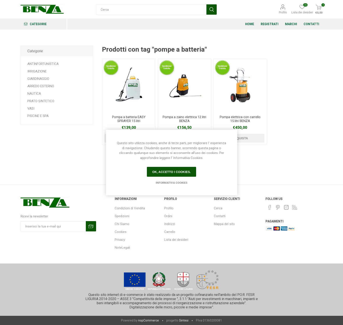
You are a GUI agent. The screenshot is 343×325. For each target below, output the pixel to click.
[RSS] (294, 207)
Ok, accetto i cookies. (171, 172)
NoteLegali (122, 248)
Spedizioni (122, 216)
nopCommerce (148, 320)
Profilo (283, 12)
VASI (30, 108)
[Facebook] (269, 207)
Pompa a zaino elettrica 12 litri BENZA (184, 119)
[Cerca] (151, 9)
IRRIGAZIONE (37, 71)
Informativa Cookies (171, 182)
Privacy (120, 240)
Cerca (218, 208)
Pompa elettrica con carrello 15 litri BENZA (240, 119)
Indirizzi (169, 224)
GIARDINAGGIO (38, 79)
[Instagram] (286, 207)
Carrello (169, 232)
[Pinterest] (277, 207)
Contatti (219, 216)
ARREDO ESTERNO (40, 86)
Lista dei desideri (176, 240)
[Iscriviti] (53, 226)
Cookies (121, 232)
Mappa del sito (224, 224)
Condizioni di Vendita (130, 208)
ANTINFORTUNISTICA (43, 64)
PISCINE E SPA (38, 116)
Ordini (168, 216)
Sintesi (183, 320)
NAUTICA (34, 94)
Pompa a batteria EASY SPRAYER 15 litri (129, 119)
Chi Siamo (122, 224)
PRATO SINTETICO (40, 101)
